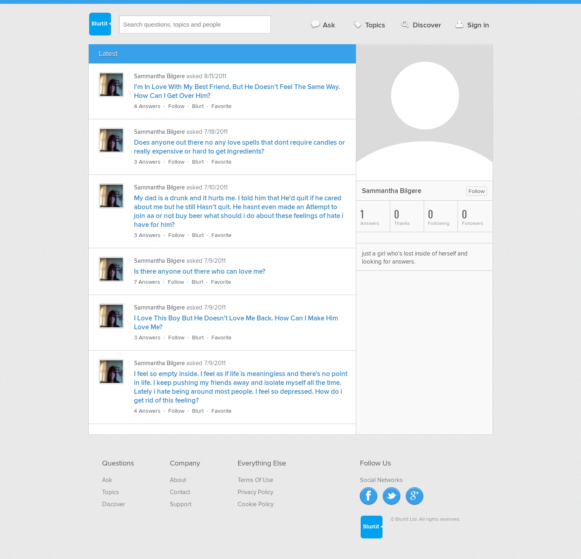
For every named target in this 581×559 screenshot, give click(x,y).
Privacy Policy (255, 492)
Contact (180, 492)
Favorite (221, 106)
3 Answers (147, 161)
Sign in (471, 24)
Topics (368, 24)
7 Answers (147, 281)
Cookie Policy (256, 504)
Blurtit (99, 24)
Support (180, 504)
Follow (176, 106)
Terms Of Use (255, 480)
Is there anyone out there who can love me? (199, 272)
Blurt (198, 106)
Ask (322, 24)
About (178, 480)
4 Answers (147, 106)
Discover (420, 24)
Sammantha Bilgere (159, 76)
